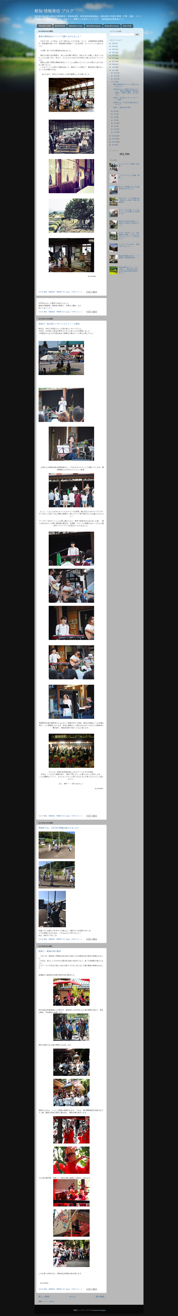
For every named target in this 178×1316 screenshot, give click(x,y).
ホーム (72, 1296)
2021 (114, 58)
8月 (115, 111)
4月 (115, 123)
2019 (114, 64)
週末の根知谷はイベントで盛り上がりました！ (60, 36)
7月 (115, 114)
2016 (114, 136)
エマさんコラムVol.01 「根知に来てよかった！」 (129, 245)
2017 (114, 70)
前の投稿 (100, 1296)
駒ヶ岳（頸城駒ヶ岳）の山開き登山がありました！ (129, 188)
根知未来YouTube (75, 26)
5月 (115, 120)
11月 (115, 76)
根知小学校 (127, 26)
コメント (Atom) (48, 1301)
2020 (114, 61)
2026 (114, 43)
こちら (48, 308)
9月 (115, 82)
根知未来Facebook (112, 26)
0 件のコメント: (77, 292)
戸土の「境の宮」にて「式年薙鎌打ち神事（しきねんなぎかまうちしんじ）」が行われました (129, 235)
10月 (115, 79)
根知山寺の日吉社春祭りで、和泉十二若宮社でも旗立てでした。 (129, 223)
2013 (114, 145)
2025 (114, 46)
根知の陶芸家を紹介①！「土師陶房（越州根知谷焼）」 (129, 257)
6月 (115, 117)
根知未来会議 (60, 26)
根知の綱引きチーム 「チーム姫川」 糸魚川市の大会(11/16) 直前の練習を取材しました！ (128, 270)
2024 (114, 49)
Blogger (103, 1310)
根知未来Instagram (93, 26)
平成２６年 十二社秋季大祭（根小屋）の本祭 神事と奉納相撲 (129, 200)
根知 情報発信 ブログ (54, 11)
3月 (115, 126)
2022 (114, 55)
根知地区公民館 (45, 26)
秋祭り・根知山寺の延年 (50, 951)
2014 (114, 142)
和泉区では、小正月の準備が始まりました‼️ (58, 828)
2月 (115, 129)
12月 (115, 73)
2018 (114, 67)
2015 (114, 139)
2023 (114, 52)
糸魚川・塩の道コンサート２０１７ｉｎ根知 (59, 324)
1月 (115, 132)
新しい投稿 (43, 1296)
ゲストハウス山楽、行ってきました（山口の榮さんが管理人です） (129, 211)
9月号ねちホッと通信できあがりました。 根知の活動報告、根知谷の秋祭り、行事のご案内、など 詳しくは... (126, 92)
